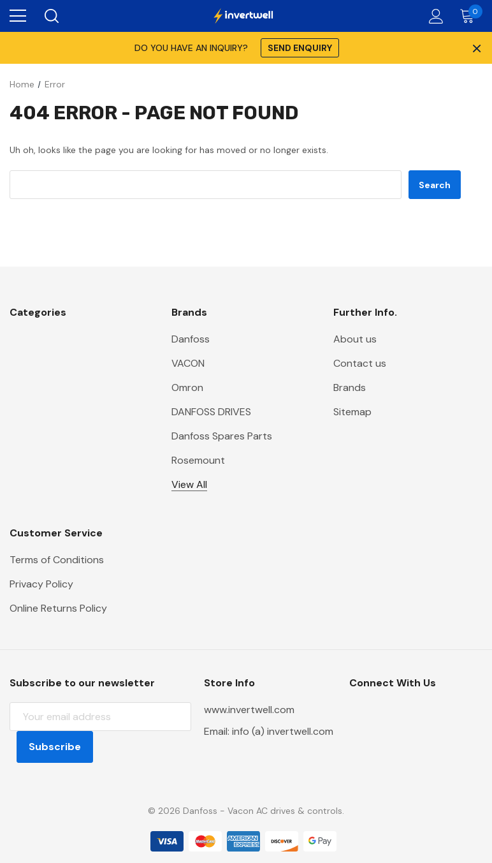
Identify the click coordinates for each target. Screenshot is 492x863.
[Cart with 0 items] (470, 16)
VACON (188, 363)
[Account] (434, 16)
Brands (349, 387)
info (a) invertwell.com (282, 731)
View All (189, 484)
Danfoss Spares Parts (221, 436)
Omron (187, 387)
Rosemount (198, 460)
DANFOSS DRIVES (211, 411)
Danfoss (190, 339)
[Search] (51, 16)
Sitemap (352, 411)
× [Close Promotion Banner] (475, 48)
